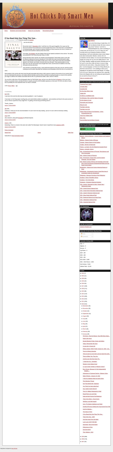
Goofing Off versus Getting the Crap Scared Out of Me (96, 406)
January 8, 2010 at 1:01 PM (10, 119)
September (85, 313)
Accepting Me (83, 89)
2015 (82, 291)
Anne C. (7, 123)
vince (6, 115)
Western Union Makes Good (90, 364)
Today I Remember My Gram (90, 343)
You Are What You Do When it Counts (89, 120)
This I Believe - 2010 (88, 432)
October (85, 311)
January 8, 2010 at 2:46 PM (10, 126)
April (84, 326)
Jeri (6, 108)
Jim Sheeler (32, 53)
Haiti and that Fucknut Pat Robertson (92, 396)
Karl (6, 94)
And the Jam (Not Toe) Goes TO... (91, 359)
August (84, 316)
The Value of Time (87, 411)
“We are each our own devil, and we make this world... (96, 353)
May (84, 323)
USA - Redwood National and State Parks (90, 197)
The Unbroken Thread (88, 381)
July (84, 318)
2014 (82, 293)
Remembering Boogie (48, 30)
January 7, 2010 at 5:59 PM (10, 105)
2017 (82, 286)
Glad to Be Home (87, 338)
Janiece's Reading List (85, 226)
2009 (82, 436)
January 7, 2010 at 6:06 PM (10, 112)
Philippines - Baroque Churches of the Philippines (92, 175)
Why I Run (82, 118)
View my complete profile (86, 78)
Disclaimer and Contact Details (18, 30)
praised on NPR (60, 125)
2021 (82, 275)
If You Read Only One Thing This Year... (20, 38)
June (84, 321)
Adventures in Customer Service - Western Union (95, 373)
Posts (83, 233)
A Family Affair (83, 86)
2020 (82, 278)
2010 (82, 304)
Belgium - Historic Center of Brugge (89, 140)
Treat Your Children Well (86, 115)
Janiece (92, 40)
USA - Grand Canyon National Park (89, 188)
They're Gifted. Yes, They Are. (90, 356)
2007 (82, 441)
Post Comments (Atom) (17, 135)
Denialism (20, 117)
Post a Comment (9, 130)
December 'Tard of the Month (90, 424)
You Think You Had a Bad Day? (91, 386)
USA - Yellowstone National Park (88, 199)
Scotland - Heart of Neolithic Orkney (89, 177)
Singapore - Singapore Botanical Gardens (90, 182)
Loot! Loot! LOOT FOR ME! (90, 422)
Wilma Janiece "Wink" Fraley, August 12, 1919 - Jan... (96, 348)
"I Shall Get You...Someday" (90, 361)
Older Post (70, 132)
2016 (82, 288)
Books (9, 85)
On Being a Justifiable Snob (87, 95)
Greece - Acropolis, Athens (86, 149)
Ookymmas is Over (88, 427)
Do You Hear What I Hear (86, 91)
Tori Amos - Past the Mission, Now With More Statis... (96, 336)
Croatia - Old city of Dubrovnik (87, 144)
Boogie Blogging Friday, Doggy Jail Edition (93, 341)
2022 (82, 273)
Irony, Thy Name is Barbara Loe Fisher (92, 404)
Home (6, 30)
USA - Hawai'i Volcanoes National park (89, 193)
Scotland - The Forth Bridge (87, 180)
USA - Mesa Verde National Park (88, 195)
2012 (82, 298)
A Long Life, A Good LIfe (89, 346)
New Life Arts (14, 448)
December (85, 306)
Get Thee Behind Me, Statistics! (91, 383)
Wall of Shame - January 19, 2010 (91, 376)
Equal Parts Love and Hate (89, 394)
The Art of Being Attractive (89, 351)
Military (13, 85)
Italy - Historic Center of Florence (88, 155)
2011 (82, 301)
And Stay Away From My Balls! (90, 419)
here (40, 79)
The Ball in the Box (85, 107)
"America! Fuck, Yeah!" (86, 84)
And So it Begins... (87, 409)
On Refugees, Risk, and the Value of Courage (91, 98)
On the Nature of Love (85, 100)
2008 (82, 439)
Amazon (59, 79)
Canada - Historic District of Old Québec (90, 142)
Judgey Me (83, 93)
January (85, 334)
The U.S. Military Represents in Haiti (92, 391)
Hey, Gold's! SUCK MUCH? (90, 388)
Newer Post (8, 132)
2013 (82, 296)
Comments (84, 236)
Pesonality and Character (86, 102)
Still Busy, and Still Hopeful (89, 401)
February (85, 331)
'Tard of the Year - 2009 (89, 417)
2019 (82, 281)
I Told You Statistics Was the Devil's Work (93, 378)
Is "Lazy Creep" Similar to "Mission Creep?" (94, 366)
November (35, 46)
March (84, 329)
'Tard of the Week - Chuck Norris (91, 399)
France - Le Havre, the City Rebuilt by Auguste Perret (93, 147)
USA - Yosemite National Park (87, 202)
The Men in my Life (85, 109)
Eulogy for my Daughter (34, 30)
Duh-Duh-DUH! (87, 429)
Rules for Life (83, 104)
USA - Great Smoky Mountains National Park (91, 190)
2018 (82, 283)
